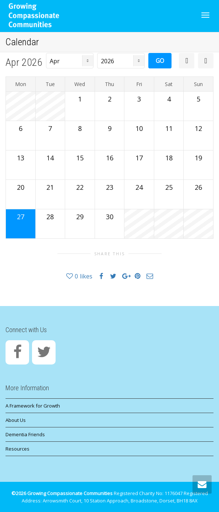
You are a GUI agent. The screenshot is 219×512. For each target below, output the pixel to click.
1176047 (174, 493)
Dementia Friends (25, 434)
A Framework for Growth (33, 405)
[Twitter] (44, 352)
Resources (17, 448)
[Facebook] (17, 352)
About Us (16, 420)
